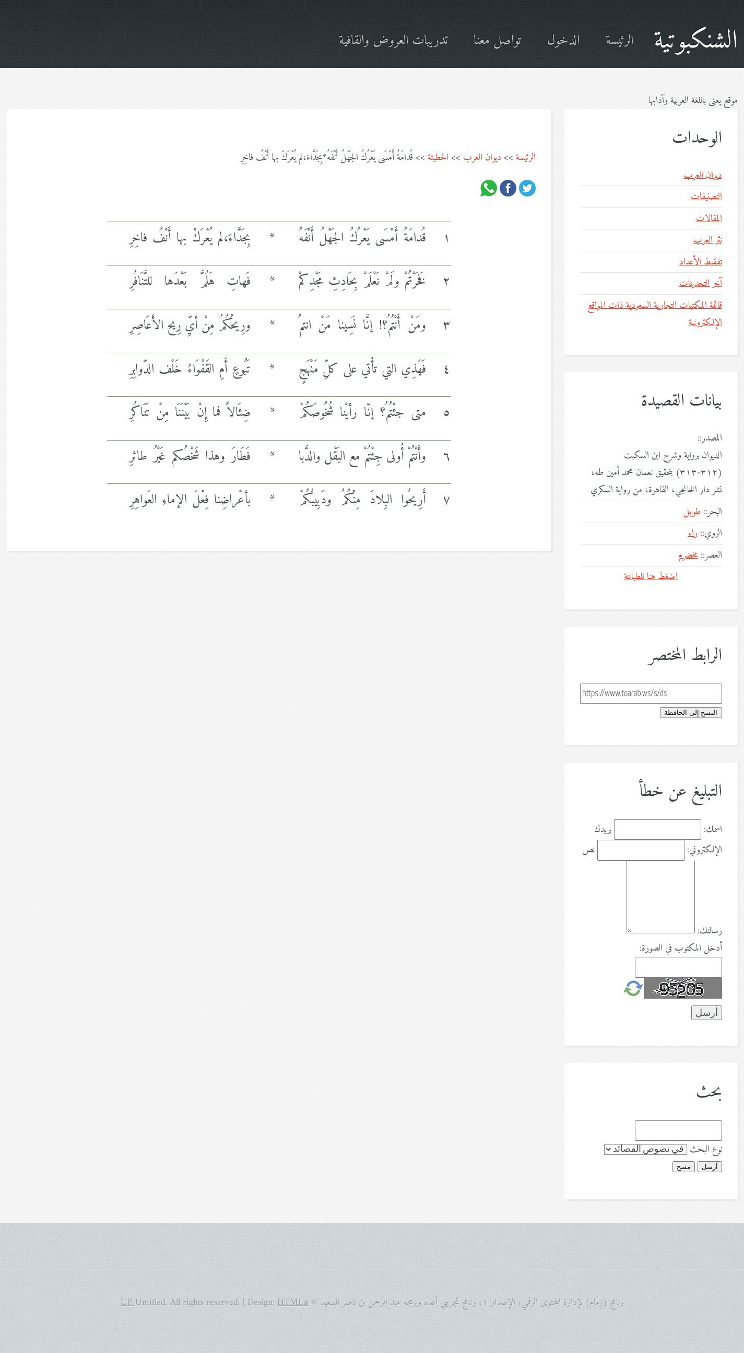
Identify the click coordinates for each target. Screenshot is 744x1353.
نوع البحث (706, 1149)
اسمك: (713, 830)
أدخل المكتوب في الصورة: (681, 948)
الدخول (563, 41)
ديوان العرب (482, 157)
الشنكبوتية (696, 41)
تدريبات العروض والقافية (393, 41)
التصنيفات (706, 197)
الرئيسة (619, 41)
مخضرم (688, 555)
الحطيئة (438, 157)
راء (693, 533)
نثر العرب (707, 240)
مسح (684, 1167)
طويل (692, 512)
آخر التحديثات (700, 283)
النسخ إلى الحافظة (690, 712)
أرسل (710, 1167)
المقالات (709, 219)
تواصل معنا (497, 41)
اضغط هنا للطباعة (651, 577)
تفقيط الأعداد (700, 262)
